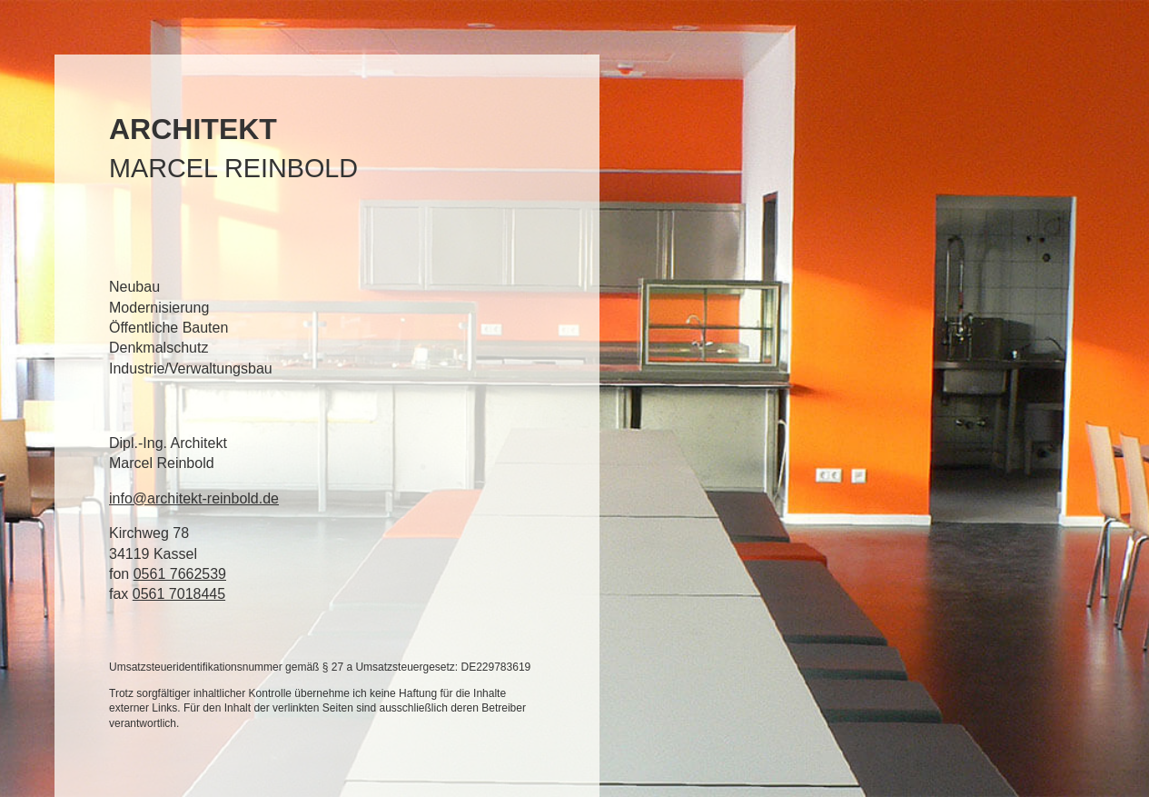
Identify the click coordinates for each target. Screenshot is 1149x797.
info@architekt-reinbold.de (194, 498)
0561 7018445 (179, 594)
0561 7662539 (180, 574)
